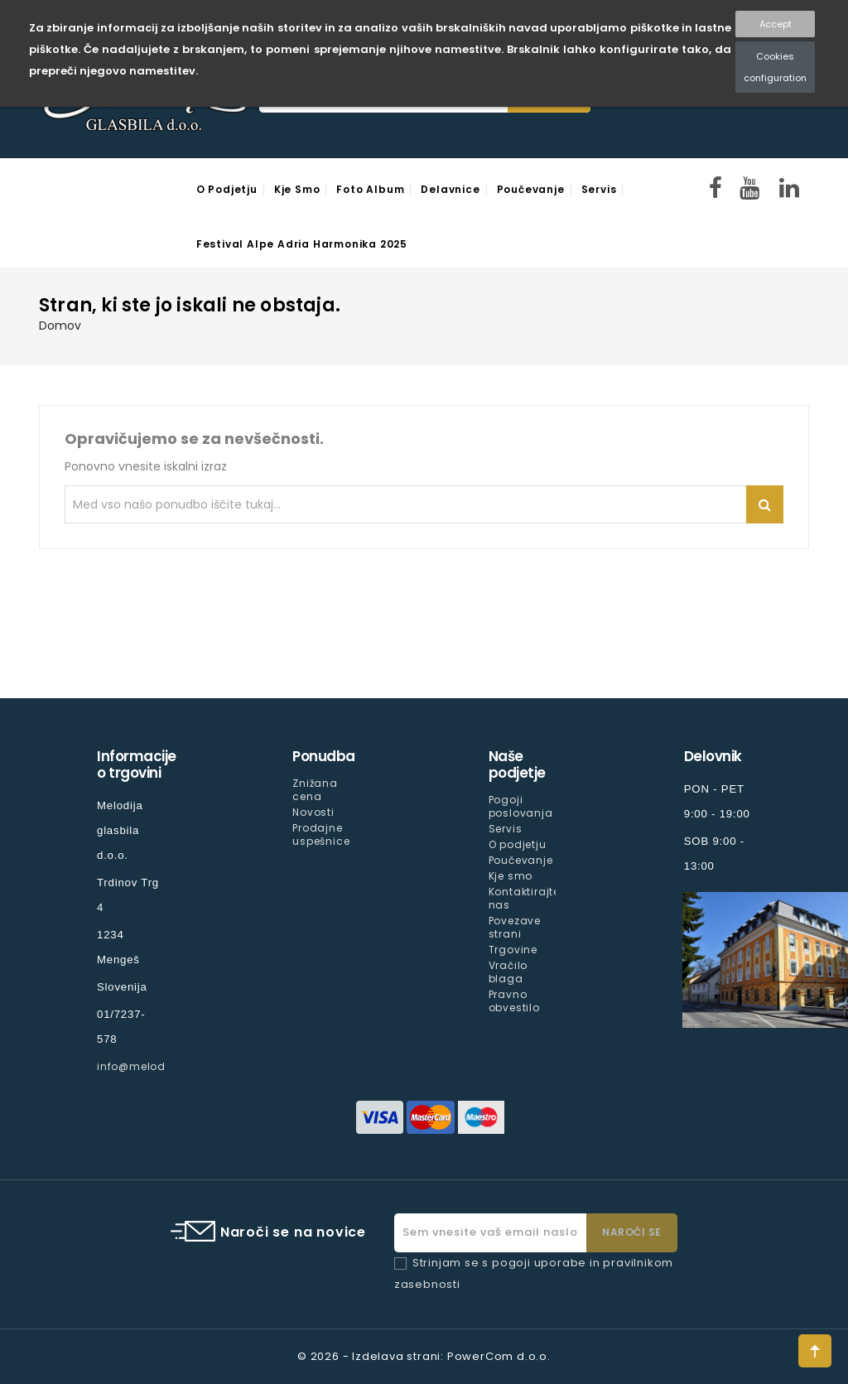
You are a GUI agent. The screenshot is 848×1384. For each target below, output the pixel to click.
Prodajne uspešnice (320, 834)
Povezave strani (515, 927)
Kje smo (297, 189)
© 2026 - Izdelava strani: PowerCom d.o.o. (424, 1356)
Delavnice (450, 189)
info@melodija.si (145, 1066)
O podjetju (227, 189)
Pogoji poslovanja (521, 806)
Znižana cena (315, 789)
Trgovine (513, 950)
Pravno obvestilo (514, 1001)
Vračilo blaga (508, 972)
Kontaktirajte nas (524, 898)
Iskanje (764, 504)
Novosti (313, 812)
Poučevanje (531, 189)
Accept (775, 24)
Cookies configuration (775, 67)
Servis (599, 189)
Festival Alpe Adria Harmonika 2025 (301, 244)
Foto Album (370, 189)
